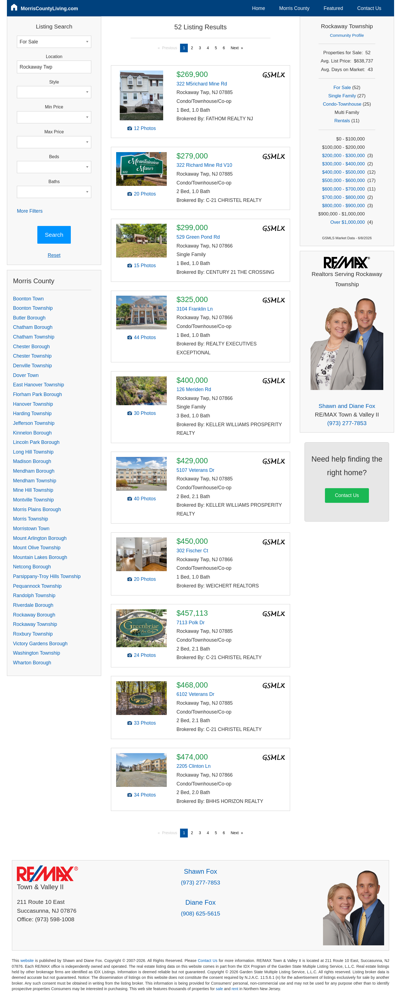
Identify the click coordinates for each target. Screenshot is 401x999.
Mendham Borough (33, 471)
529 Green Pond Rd (198, 237)
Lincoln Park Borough (36, 442)
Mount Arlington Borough (40, 538)
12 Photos (145, 128)
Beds (54, 156)
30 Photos (145, 413)
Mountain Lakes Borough (40, 557)
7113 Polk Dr (190, 622)
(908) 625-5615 (200, 913)
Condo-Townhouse (342, 104)
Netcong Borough (32, 566)
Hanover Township (33, 404)
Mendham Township (34, 480)
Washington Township (36, 653)
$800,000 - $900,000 (343, 205)
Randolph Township (34, 595)
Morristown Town (31, 528)
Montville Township (33, 500)
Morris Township (30, 519)
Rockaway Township (35, 624)
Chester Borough (31, 346)
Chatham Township (33, 337)
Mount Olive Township (37, 547)
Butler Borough (29, 318)
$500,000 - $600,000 (343, 180)
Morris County (294, 8)
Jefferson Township (33, 423)
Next (235, 48)
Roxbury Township (33, 634)
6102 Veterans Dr (195, 694)
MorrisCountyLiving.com (49, 8)
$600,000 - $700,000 (343, 189)
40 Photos (145, 498)
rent (234, 989)
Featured (333, 8)
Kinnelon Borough (32, 433)
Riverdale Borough (33, 605)
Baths (53, 181)
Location (54, 56)
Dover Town (26, 375)
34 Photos (145, 795)
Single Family (342, 95)
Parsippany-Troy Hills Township (46, 576)
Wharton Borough (32, 662)
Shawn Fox (200, 871)
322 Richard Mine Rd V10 (204, 165)
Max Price (54, 131)
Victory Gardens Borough (40, 643)
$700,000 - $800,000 (343, 197)
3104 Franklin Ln (194, 309)
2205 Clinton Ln (193, 766)
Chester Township (32, 356)
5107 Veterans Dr (195, 470)
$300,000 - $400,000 (343, 163)
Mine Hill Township (33, 490)
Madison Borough (32, 461)
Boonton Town (28, 298)
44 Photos (145, 337)
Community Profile (347, 35)
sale (219, 989)
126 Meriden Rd (193, 389)
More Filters (30, 211)
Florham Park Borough (37, 394)
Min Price (54, 107)
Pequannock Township (37, 586)
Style (54, 82)
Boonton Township (33, 308)
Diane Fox (200, 902)
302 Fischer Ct (192, 550)
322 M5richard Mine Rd (201, 84)
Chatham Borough (33, 327)
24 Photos (145, 655)
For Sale (342, 87)
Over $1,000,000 (347, 222)
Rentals (342, 120)
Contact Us (369, 8)
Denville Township (32, 365)
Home (258, 8)
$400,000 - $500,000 (343, 172)
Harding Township (32, 413)
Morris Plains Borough (37, 509)
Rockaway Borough (34, 615)
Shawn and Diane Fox (347, 406)
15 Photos (145, 265)
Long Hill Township (33, 452)
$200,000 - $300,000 (343, 155)
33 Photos (145, 723)
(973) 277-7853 (346, 423)
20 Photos (145, 194)
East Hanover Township (38, 384)
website (27, 960)
